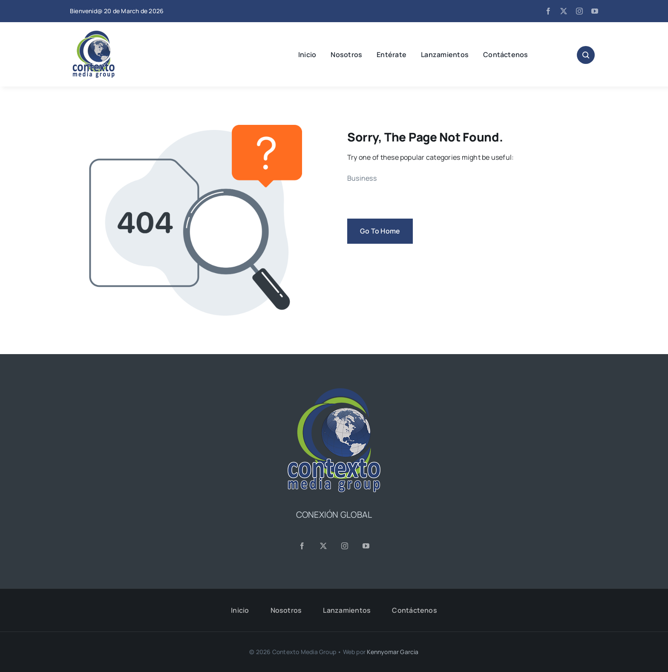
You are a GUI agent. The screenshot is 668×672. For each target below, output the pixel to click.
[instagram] (579, 11)
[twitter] (563, 11)
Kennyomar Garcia (392, 652)
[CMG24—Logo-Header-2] (114, 34)
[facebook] (548, 11)
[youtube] (594, 11)
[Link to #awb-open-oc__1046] (586, 55)
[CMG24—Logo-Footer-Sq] (334, 391)
